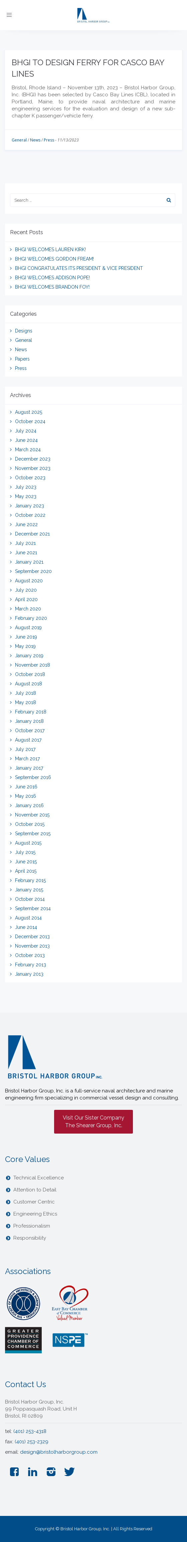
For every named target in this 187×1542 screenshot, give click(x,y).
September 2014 (33, 908)
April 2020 (26, 599)
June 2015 (26, 861)
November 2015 (32, 814)
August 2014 (28, 918)
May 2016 (25, 796)
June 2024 (26, 440)
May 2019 (25, 646)
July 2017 (25, 749)
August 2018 (28, 683)
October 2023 (30, 477)
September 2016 (33, 777)
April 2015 (25, 871)
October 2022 (30, 515)
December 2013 (32, 936)
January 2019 (29, 655)
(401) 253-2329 (31, 1442)
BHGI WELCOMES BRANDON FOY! (52, 287)
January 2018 (29, 721)
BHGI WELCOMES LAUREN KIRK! (50, 249)
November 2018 (32, 665)
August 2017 (28, 740)
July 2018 (25, 693)
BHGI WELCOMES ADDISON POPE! (52, 277)
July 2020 (26, 590)
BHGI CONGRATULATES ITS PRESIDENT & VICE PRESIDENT (79, 268)
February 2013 (30, 964)
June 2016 (26, 786)
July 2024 (25, 430)
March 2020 (28, 608)
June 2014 (26, 927)
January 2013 (29, 974)
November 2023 (32, 468)
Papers (22, 359)
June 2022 (26, 524)
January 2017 (29, 768)
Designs (23, 330)
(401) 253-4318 (29, 1431)
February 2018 (30, 711)
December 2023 (32, 459)
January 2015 (29, 889)
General (19, 140)
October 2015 (29, 824)
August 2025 (28, 412)
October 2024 (30, 421)
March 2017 (27, 758)
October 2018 (30, 674)
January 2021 (29, 562)
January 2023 (29, 505)
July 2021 (25, 543)
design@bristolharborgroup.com (59, 1452)
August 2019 (28, 627)
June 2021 (26, 552)
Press (49, 140)
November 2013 (32, 946)
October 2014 (30, 899)
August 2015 (28, 843)
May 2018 (25, 702)
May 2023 (25, 496)
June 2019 (26, 637)
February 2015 (30, 880)
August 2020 (29, 580)
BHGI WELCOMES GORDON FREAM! (54, 259)
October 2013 (30, 955)
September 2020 (33, 571)
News (35, 140)
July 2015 (25, 852)
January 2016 (29, 805)
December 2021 (32, 534)
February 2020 (31, 618)
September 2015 (32, 833)
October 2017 (29, 730)
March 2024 (28, 449)
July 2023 (25, 487)
